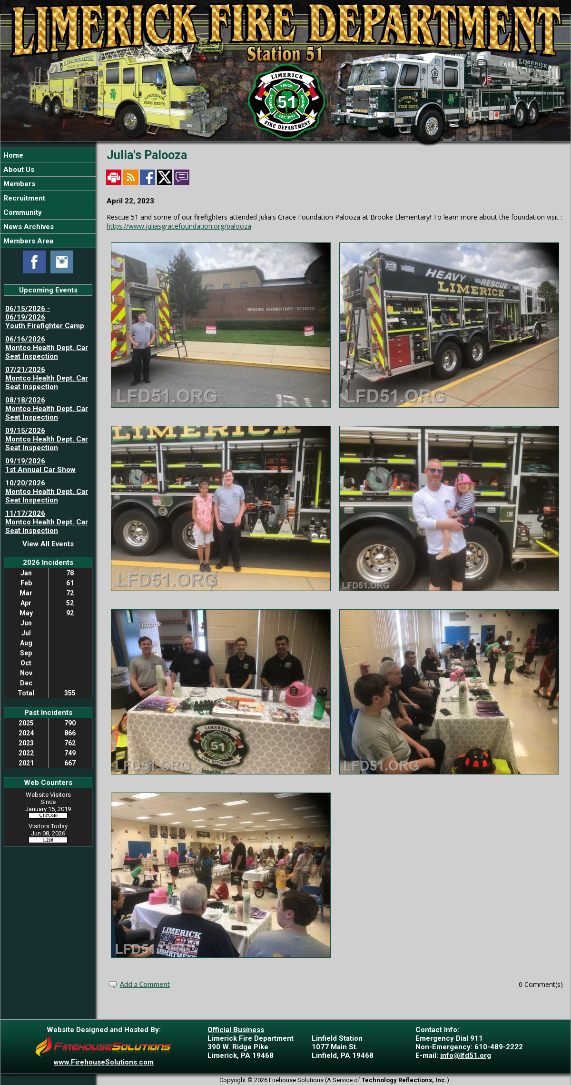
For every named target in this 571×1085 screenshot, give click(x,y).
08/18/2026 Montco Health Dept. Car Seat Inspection (46, 409)
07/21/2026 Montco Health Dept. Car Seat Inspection (46, 378)
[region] (48, 198)
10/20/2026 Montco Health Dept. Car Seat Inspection (46, 491)
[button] (48, 169)
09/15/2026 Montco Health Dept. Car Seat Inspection (46, 439)
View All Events (48, 544)
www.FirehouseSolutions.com (104, 1062)
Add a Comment (145, 984)
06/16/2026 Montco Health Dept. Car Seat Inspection (46, 348)
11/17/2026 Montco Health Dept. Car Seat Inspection (46, 522)
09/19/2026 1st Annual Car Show (40, 465)
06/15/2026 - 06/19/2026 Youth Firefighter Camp (44, 317)
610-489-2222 (498, 1047)
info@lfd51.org (465, 1055)
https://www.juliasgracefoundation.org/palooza (179, 226)
